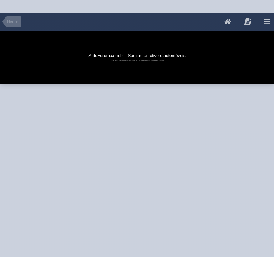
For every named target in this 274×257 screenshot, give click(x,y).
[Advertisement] (130, 4)
